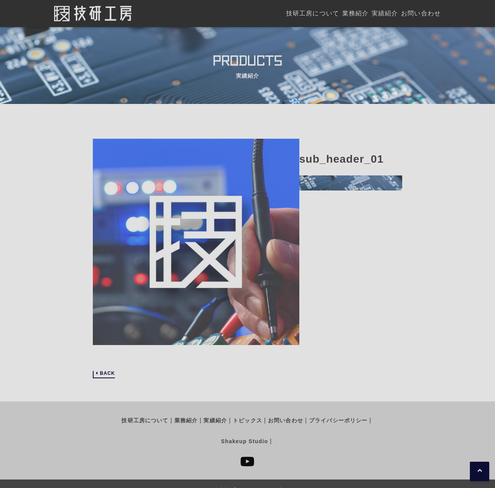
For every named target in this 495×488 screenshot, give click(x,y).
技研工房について (144, 420)
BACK (107, 373)
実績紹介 (215, 420)
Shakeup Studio (244, 441)
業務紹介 (186, 420)
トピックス (247, 420)
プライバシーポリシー (338, 420)
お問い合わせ (285, 420)
